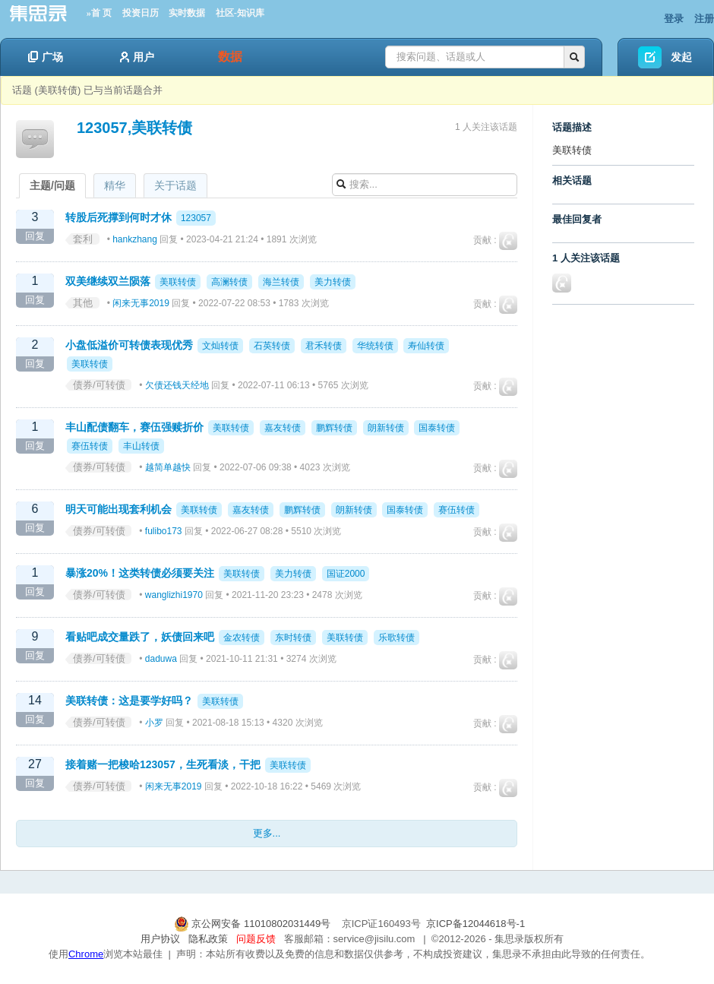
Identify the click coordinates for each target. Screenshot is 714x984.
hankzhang (134, 239)
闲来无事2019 (140, 303)
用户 (137, 57)
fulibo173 (163, 531)
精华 (114, 185)
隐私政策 (208, 938)
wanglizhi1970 (174, 595)
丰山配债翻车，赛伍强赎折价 (134, 427)
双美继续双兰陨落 (107, 281)
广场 (45, 57)
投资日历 (140, 13)
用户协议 (160, 938)
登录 (674, 18)
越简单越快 (168, 467)
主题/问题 (52, 185)
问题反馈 (256, 938)
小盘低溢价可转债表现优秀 (129, 345)
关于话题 (175, 185)
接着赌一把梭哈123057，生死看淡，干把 (163, 764)
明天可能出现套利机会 (118, 509)
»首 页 (99, 13)
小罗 (154, 722)
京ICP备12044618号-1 (475, 923)
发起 (681, 57)
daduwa (161, 658)
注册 (704, 18)
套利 (83, 239)
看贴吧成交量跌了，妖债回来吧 (139, 637)
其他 (83, 302)
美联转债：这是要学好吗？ (129, 700)
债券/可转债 (99, 385)
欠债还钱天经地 (177, 385)
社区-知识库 (240, 13)
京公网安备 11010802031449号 (253, 923)
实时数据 (187, 13)
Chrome (85, 954)
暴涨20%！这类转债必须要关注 (139, 573)
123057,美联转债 (134, 127)
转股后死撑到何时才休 (118, 217)
